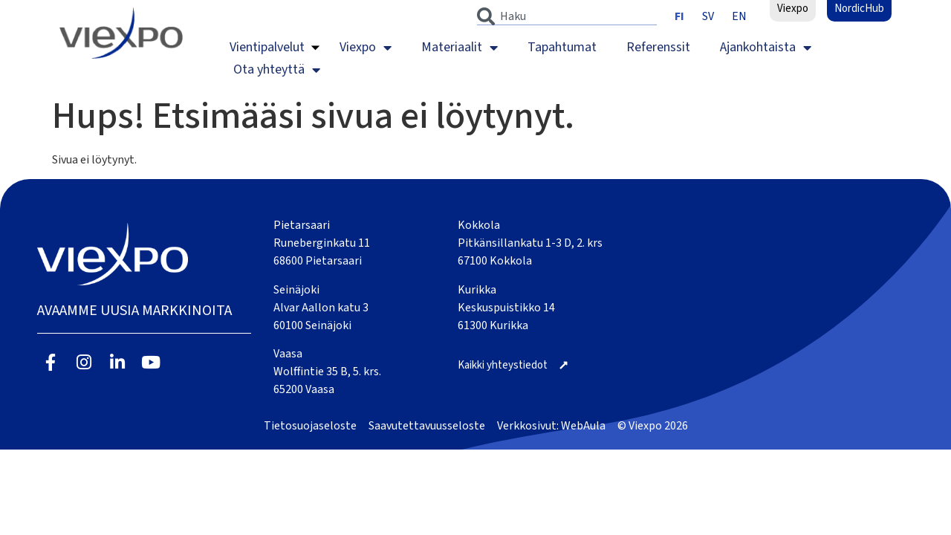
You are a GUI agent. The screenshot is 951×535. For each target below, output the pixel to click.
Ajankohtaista (765, 47)
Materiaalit (459, 47)
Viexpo (366, 47)
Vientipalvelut (267, 47)
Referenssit (658, 47)
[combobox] (567, 16)
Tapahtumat (562, 47)
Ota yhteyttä (276, 70)
